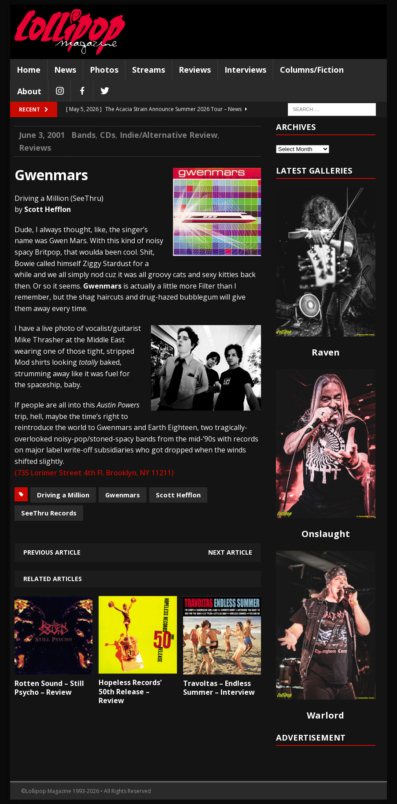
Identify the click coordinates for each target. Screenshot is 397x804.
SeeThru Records (49, 512)
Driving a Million (63, 494)
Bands (83, 135)
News (65, 69)
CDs (107, 135)
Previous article (52, 552)
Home (28, 69)
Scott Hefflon (178, 494)
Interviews (245, 69)
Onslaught (325, 534)
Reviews (195, 69)
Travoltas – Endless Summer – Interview (219, 687)
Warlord (325, 715)
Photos (104, 69)
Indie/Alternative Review (168, 135)
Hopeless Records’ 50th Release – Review (130, 692)
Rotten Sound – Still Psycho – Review (49, 687)
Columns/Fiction (312, 69)
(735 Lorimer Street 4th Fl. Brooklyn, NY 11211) (94, 473)
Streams (148, 69)
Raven (326, 352)
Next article (230, 552)
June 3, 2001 (42, 135)
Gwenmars (122, 494)
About (29, 91)
